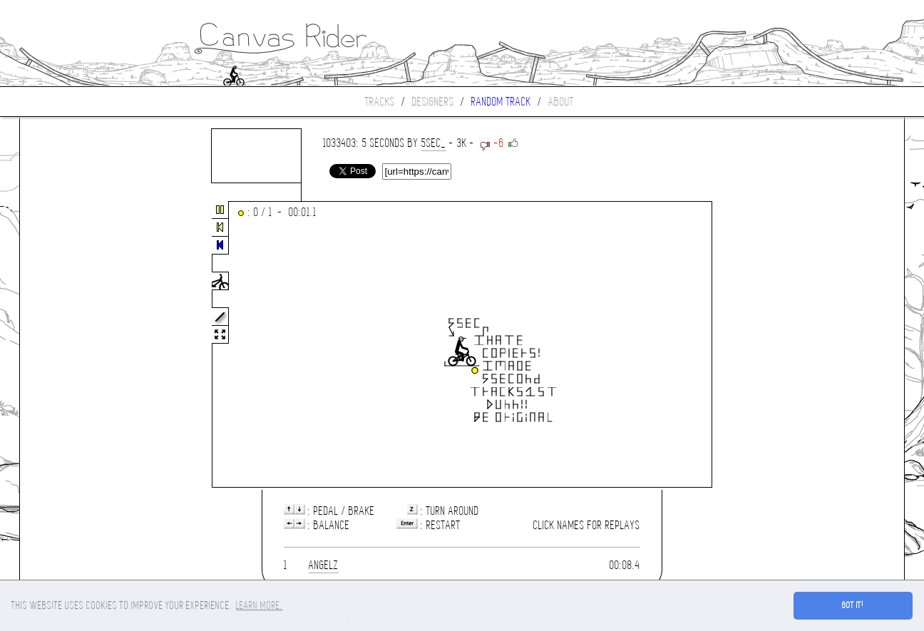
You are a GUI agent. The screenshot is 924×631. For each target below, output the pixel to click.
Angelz (324, 565)
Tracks (380, 101)
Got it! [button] (853, 605)
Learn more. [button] (259, 605)
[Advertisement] (80, 345)
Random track (501, 101)
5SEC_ (433, 142)
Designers (433, 101)
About (561, 101)
